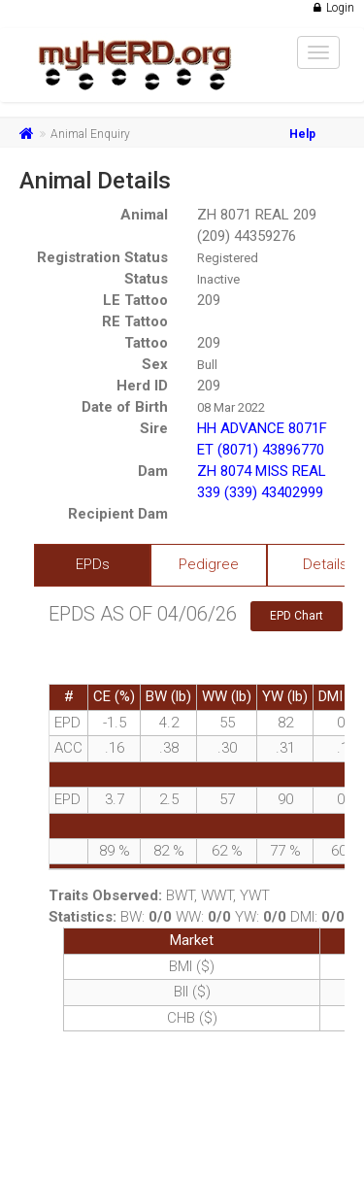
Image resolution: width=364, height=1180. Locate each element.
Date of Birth (125, 407)
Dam (153, 471)
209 (208, 300)
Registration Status (102, 257)
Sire (154, 428)
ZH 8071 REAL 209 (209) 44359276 (256, 225)
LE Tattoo (135, 300)
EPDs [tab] (93, 564)
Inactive (218, 279)
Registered (227, 258)
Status (146, 278)
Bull (207, 364)
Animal (144, 214)
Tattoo (146, 343)
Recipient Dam (118, 514)
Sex (155, 364)
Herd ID (142, 385)
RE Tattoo (135, 321)
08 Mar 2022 (231, 407)
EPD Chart (296, 616)
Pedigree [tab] (209, 564)
